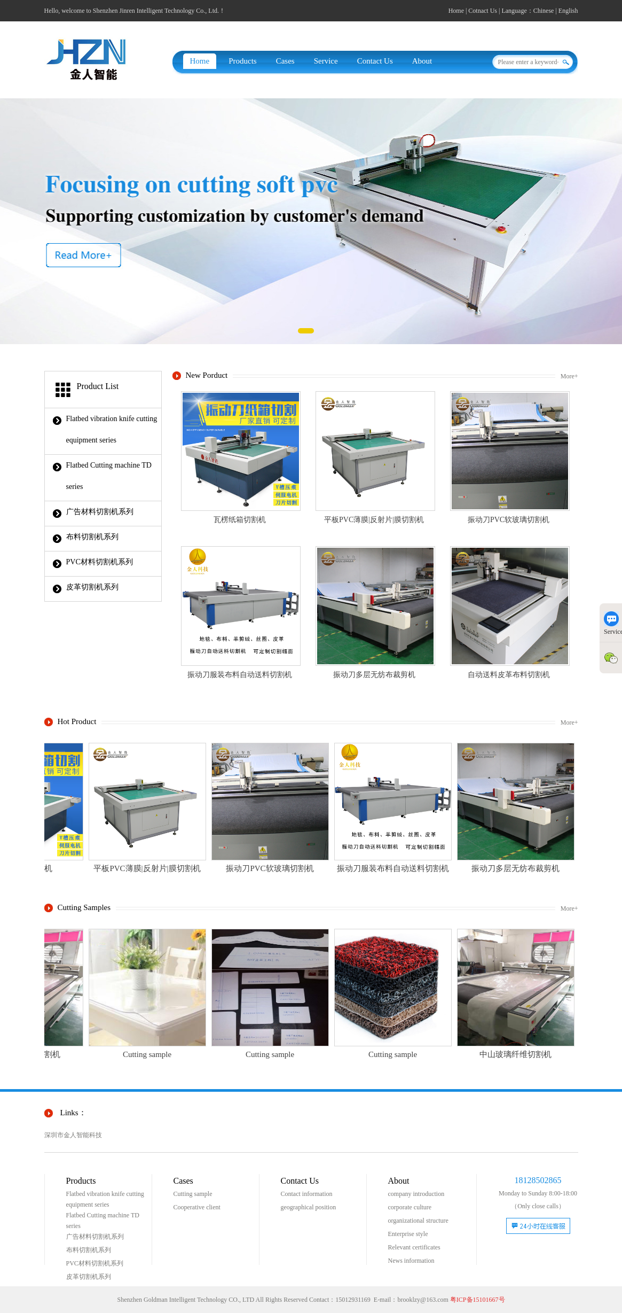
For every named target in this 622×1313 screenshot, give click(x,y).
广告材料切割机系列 (99, 512)
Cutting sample (193, 1194)
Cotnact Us (482, 10)
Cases (285, 61)
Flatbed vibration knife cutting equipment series (112, 429)
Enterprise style (408, 1234)
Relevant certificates (414, 1247)
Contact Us (375, 61)
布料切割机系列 (92, 537)
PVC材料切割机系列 (99, 562)
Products (243, 61)
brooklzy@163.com (422, 1299)
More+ (569, 376)
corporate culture (410, 1207)
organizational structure (418, 1220)
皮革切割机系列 (92, 587)
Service (326, 61)
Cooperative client (197, 1207)
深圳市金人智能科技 (73, 1135)
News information (411, 1260)
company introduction (416, 1194)
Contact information (307, 1194)
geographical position (308, 1207)
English (568, 10)
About (422, 61)
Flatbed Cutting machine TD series (109, 476)
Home (456, 10)
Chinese (543, 10)
